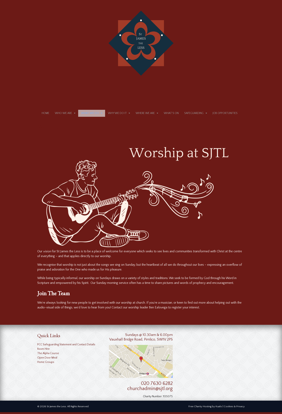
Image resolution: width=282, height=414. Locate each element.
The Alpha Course (48, 355)
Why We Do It (117, 114)
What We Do (90, 114)
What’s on (171, 114)
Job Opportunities (225, 114)
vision (47, 253)
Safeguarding (194, 114)
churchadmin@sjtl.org (150, 390)
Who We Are (63, 114)
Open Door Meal (47, 359)
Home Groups (45, 363)
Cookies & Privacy (234, 408)
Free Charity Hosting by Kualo (205, 408)
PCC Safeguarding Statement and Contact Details (66, 346)
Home (45, 114)
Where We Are (145, 114)
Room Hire (43, 350)
